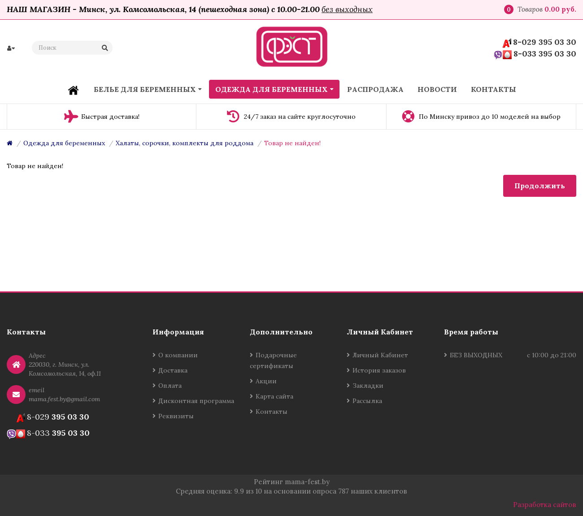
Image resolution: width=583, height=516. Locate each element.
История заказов (379, 370)
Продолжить (539, 185)
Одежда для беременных (64, 143)
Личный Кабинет (380, 355)
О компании (178, 355)
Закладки (367, 386)
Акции (266, 381)
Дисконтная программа (196, 401)
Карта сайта (274, 396)
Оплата (170, 386)
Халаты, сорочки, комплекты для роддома (184, 143)
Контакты (271, 412)
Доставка (172, 370)
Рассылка (367, 401)
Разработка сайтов (544, 504)
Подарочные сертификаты (273, 360)
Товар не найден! (292, 143)
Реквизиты (176, 416)
